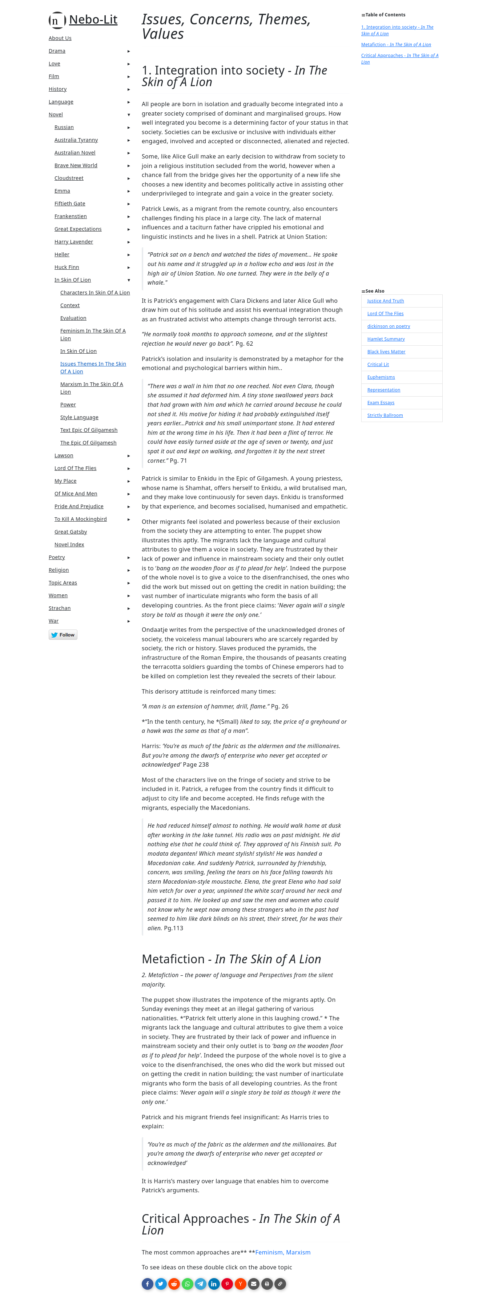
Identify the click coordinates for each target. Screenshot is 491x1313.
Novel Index (69, 544)
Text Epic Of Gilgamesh (89, 429)
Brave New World (76, 165)
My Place (66, 480)
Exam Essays (381, 402)
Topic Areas (63, 582)
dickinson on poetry (388, 326)
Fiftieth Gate (70, 203)
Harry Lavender (74, 241)
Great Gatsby (71, 531)
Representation (384, 390)
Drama (57, 50)
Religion (59, 569)
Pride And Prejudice (79, 506)
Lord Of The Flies (76, 468)
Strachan (60, 608)
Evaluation (73, 317)
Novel (56, 114)
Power (68, 404)
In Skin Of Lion (73, 279)
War (54, 620)
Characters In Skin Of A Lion (95, 292)
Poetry (57, 557)
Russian (64, 127)
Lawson (64, 455)
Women (58, 595)
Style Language (79, 417)
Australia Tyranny (76, 139)
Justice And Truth (385, 301)
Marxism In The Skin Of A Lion (91, 388)
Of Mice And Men (76, 493)
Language (61, 101)
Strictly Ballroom (385, 415)
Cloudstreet (69, 177)
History (58, 88)
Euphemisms (381, 377)
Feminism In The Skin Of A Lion (93, 334)
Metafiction (396, 44)
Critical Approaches (400, 58)
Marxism (298, 1252)
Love (54, 63)
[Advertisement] (402, 179)
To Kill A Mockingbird (81, 518)
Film (54, 76)
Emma (62, 190)
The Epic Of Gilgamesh (88, 442)
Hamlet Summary (386, 339)
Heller (62, 254)
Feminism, (269, 1252)
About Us (60, 38)
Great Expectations (78, 228)
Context (70, 305)
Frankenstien (71, 216)
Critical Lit (378, 364)
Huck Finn (67, 267)
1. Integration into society (397, 30)
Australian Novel (75, 152)
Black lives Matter (386, 352)
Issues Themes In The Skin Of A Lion (93, 367)
